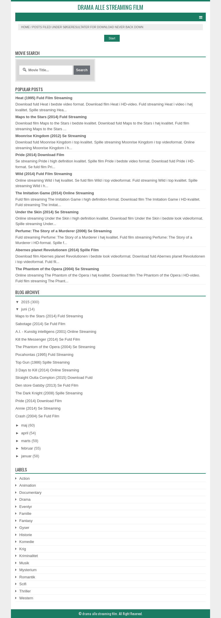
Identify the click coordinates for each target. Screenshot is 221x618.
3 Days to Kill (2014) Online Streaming (47, 370)
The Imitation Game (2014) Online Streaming (54, 193)
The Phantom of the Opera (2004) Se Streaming (57, 269)
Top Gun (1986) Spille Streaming (42, 362)
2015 (25, 302)
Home (25, 27)
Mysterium (28, 570)
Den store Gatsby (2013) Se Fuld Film (46, 385)
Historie (25, 535)
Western (26, 598)
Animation (27, 485)
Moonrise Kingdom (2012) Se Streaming (50, 136)
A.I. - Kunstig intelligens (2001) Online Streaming (55, 331)
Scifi (22, 584)
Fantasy (26, 521)
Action (24, 478)
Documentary (30, 492)
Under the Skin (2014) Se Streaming (47, 212)
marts (26, 441)
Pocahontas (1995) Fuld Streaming (44, 354)
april (24, 433)
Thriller (25, 591)
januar (26, 456)
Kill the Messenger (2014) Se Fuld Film (47, 339)
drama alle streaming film (110, 7)
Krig (22, 549)
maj (24, 425)
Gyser (24, 527)
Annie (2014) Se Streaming (37, 408)
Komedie (26, 542)
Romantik (27, 577)
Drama (25, 499)
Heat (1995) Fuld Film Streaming (43, 98)
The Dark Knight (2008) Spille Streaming (48, 393)
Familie (25, 513)
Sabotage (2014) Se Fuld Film (40, 324)
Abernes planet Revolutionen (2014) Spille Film (57, 250)
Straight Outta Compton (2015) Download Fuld (53, 377)
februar (27, 448)
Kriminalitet (28, 556)
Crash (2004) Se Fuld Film (37, 416)
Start (111, 38)
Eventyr (25, 506)
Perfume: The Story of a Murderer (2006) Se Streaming (63, 231)
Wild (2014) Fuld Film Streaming (43, 174)
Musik (24, 563)
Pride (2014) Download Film (39, 155)
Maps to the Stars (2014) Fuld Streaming (51, 117)
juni (24, 309)
